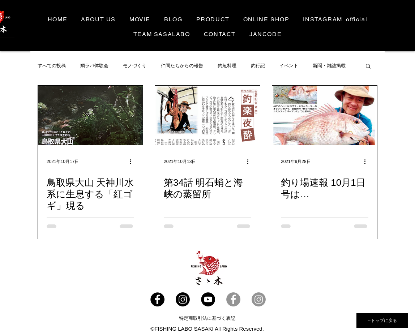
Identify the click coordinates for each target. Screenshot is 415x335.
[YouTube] (208, 299)
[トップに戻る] (382, 320)
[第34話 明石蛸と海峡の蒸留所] (207, 115)
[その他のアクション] (133, 161)
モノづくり (134, 65)
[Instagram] (259, 299)
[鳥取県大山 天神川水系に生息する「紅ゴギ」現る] (90, 115)
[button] (368, 66)
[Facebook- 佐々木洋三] (233, 299)
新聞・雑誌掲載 (329, 65)
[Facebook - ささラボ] (157, 299)
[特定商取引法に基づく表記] (207, 318)
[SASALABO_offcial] (183, 299)
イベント (288, 65)
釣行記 (258, 65)
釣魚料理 (227, 65)
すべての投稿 (52, 65)
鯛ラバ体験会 (94, 65)
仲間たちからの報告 (182, 65)
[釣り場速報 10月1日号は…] (324, 115)
